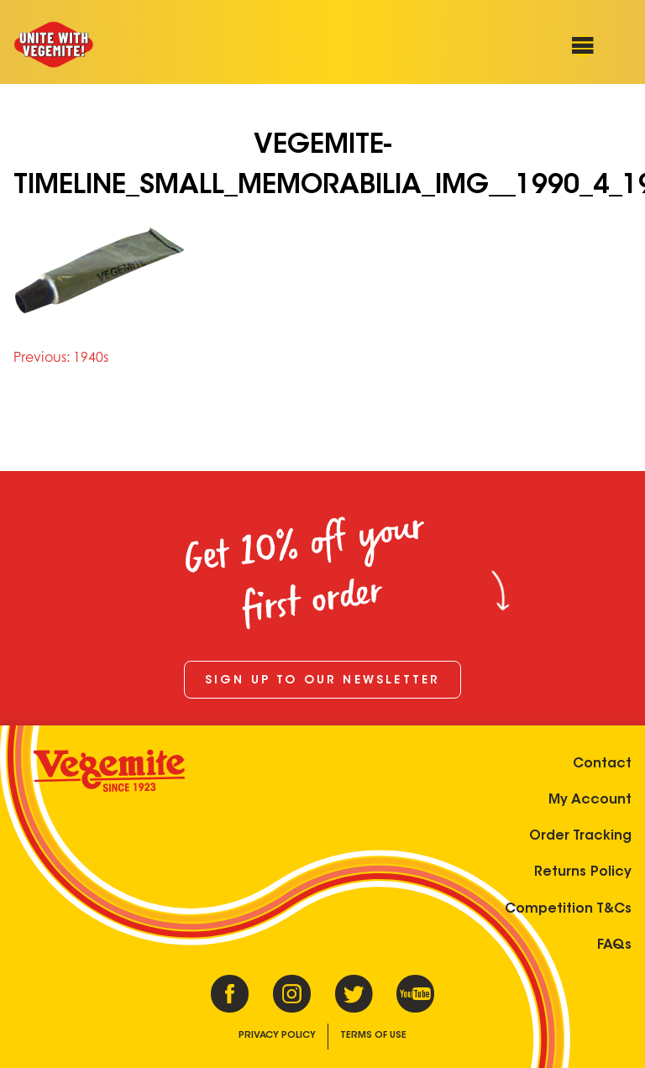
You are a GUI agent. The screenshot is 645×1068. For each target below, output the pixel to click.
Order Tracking (580, 836)
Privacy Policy (277, 1035)
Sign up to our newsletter (323, 681)
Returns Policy (583, 872)
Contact (602, 764)
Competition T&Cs (568, 909)
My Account (590, 800)
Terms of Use (373, 1035)
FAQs (614, 945)
